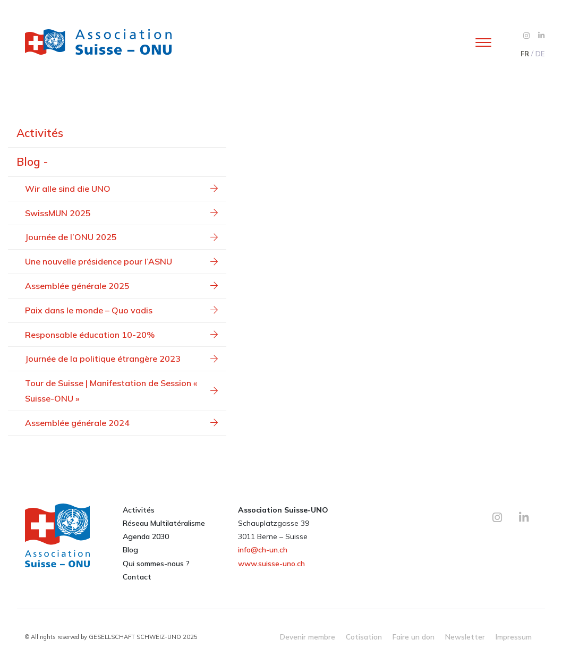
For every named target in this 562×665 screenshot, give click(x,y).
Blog (130, 550)
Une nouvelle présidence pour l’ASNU (121, 261)
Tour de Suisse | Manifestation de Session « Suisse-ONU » (121, 391)
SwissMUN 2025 (121, 213)
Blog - (32, 161)
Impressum (514, 636)
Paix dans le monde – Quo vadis (121, 310)
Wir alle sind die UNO (121, 188)
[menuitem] (524, 54)
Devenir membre (307, 636)
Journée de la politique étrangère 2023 (121, 358)
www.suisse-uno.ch (271, 563)
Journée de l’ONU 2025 (121, 237)
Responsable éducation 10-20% (121, 334)
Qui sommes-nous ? (156, 563)
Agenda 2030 (146, 536)
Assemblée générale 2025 (121, 285)
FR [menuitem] (525, 53)
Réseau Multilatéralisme (164, 523)
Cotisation (364, 636)
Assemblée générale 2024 (121, 422)
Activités (39, 133)
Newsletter (465, 636)
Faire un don (414, 636)
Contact (137, 577)
